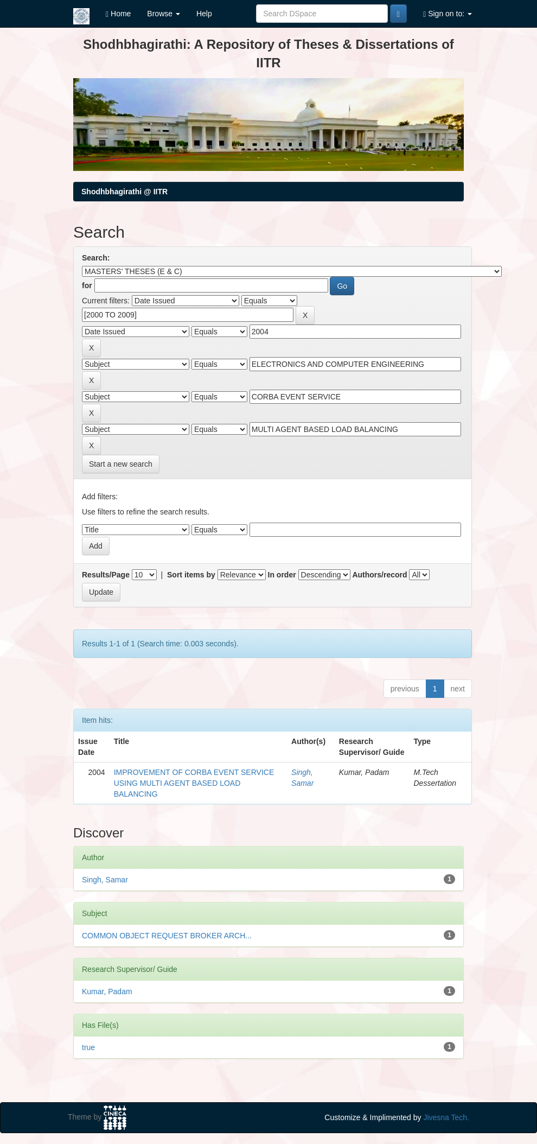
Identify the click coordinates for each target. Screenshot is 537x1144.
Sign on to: (447, 13)
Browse (163, 13)
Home (118, 13)
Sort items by (191, 574)
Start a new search (120, 464)
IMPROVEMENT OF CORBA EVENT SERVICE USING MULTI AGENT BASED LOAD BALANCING (194, 783)
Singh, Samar (105, 879)
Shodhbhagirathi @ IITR (124, 191)
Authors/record (379, 574)
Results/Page (106, 574)
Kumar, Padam (107, 991)
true (88, 1047)
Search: (96, 257)
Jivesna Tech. (446, 1117)
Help (204, 13)
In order (282, 574)
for (87, 285)
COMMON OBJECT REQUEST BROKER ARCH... (167, 935)
